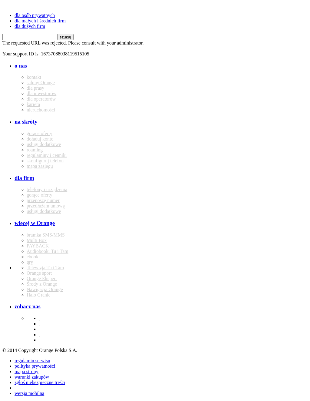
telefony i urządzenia (47, 189)
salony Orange (41, 82)
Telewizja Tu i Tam (45, 267)
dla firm (24, 178)
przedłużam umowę (46, 205)
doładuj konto (40, 138)
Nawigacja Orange (45, 289)
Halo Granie (39, 294)
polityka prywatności (35, 366)
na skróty (26, 121)
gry (30, 262)
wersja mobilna (29, 393)
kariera (33, 104)
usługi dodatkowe (44, 144)
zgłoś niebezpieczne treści (40, 382)
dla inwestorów (41, 93)
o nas (21, 65)
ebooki (33, 256)
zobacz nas (28, 306)
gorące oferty (39, 133)
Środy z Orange (42, 284)
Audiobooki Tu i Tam (47, 251)
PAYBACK (38, 245)
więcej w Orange (35, 223)
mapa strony (26, 371)
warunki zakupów (32, 376)
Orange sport (39, 273)
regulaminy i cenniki (47, 155)
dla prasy (35, 88)
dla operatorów (41, 98)
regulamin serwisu (32, 360)
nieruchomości (41, 109)
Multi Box (37, 240)
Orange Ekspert (42, 278)
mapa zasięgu (40, 166)
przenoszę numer (43, 200)
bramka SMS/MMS (46, 234)
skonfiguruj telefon (45, 160)
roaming (35, 149)
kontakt (34, 77)
